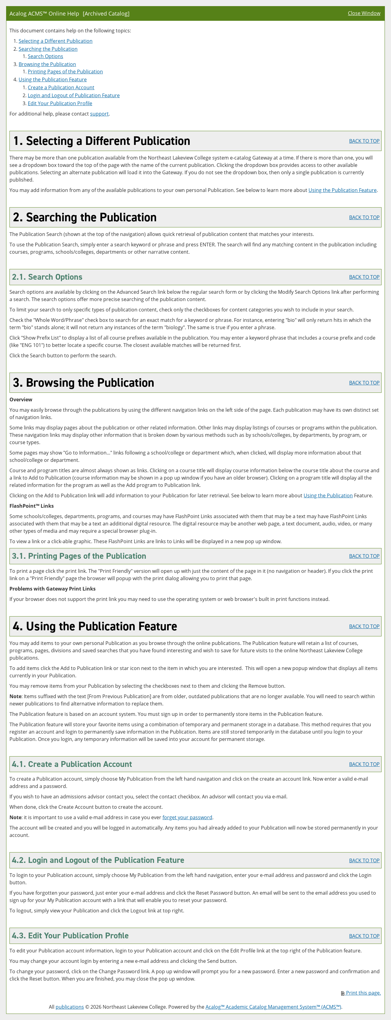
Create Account (61, 87)
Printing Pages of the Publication (65, 71)
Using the (328, 495)
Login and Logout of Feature (74, 95)
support (99, 113)
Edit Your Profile (60, 103)
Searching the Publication (48, 49)
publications (70, 1006)
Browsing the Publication (47, 64)
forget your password (187, 817)
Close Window (364, 13)
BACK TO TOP (364, 141)
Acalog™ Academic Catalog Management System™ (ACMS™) (273, 1006)
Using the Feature (53, 79)
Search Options (45, 56)
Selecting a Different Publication (56, 41)
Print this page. (361, 992)
